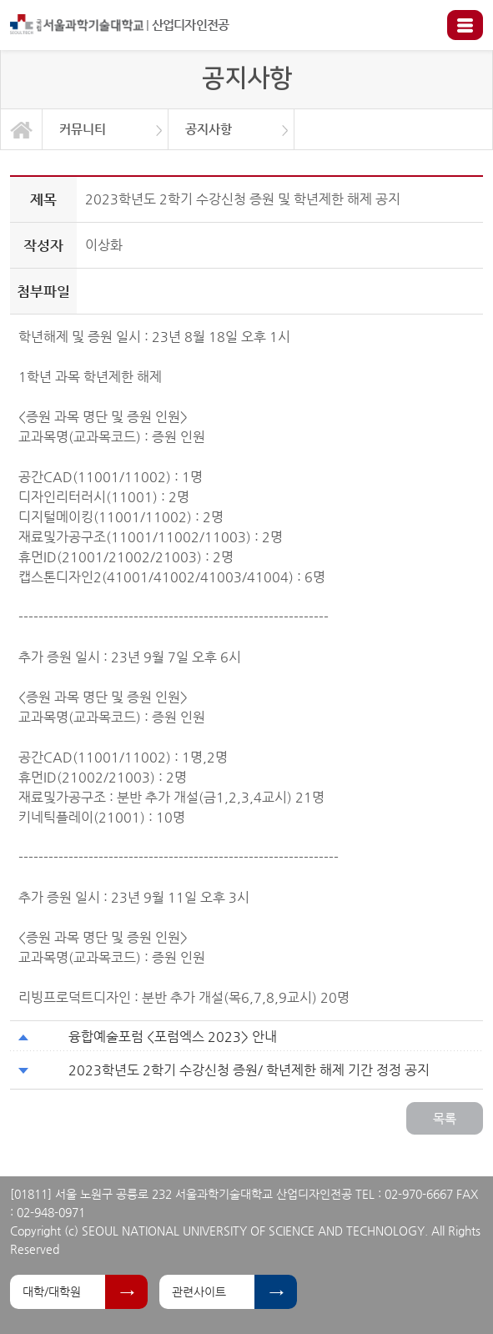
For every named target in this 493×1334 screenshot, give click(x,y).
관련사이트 (199, 1291)
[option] (106, 129)
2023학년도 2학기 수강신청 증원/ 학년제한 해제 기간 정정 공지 (249, 1070)
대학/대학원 (52, 1291)
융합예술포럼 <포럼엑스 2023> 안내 (172, 1037)
